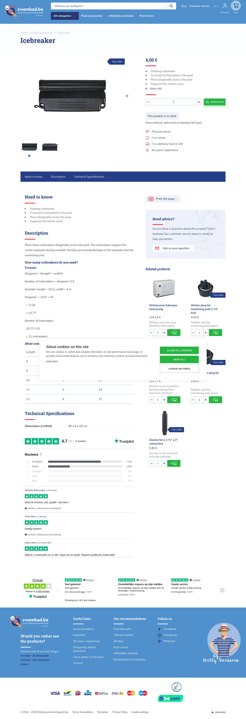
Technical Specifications (89, 176)
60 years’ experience (165, 150)
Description (58, 176)
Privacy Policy (120, 712)
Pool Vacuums (122, 629)
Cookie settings (140, 712)
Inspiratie (79, 635)
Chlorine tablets (124, 635)
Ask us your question (176, 248)
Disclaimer (102, 712)
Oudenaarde (40, 655)
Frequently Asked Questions (84, 649)
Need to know (33, 176)
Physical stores (161, 131)
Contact (78, 663)
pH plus (118, 641)
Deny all (179, 359)
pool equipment (42, 32)
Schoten (25, 660)
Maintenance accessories (130, 659)
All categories (62, 15)
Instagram (170, 635)
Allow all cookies (179, 350)
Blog (183, 6)
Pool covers (146, 15)
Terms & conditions (82, 712)
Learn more (51, 361)
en (215, 6)
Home (24, 32)
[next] (126, 96)
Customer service (200, 6)
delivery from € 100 (167, 144)
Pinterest (169, 641)
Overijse (25, 655)
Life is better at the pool (88, 657)
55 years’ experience (86, 641)
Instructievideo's (83, 629)
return (159, 137)
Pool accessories (91, 15)
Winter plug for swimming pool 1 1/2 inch (204, 309)
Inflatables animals (120, 15)
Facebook (170, 629)
